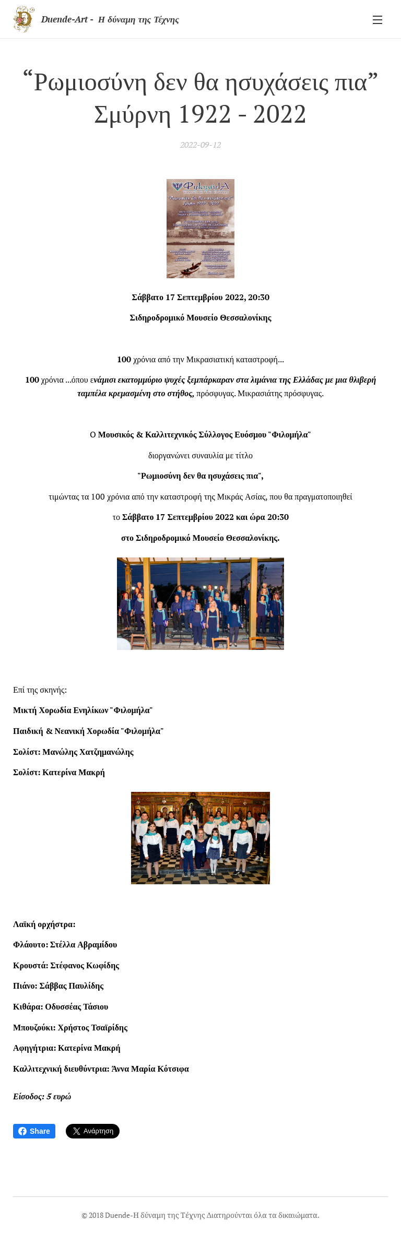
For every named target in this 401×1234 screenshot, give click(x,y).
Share (34, 1131)
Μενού (377, 19)
